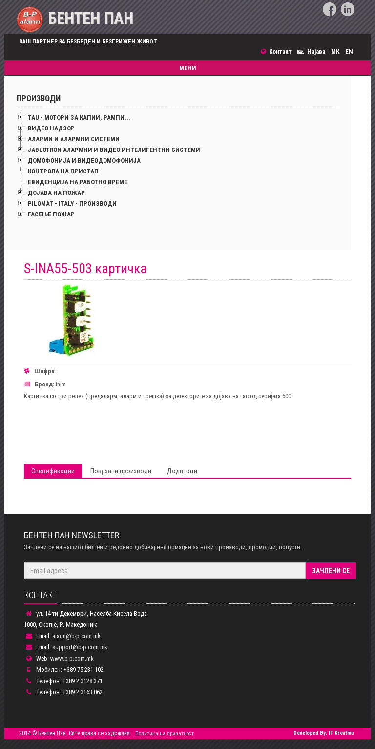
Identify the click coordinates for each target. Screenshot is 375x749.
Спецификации (53, 471)
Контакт (279, 51)
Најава (312, 51)
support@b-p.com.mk (79, 647)
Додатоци (182, 471)
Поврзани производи (120, 471)
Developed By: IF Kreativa (323, 733)
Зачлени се (331, 571)
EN (349, 51)
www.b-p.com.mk (72, 658)
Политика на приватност (164, 733)
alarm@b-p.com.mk (76, 636)
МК (335, 51)
